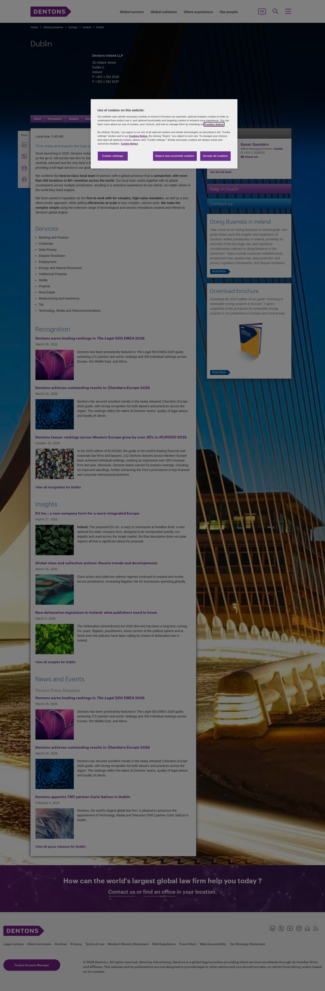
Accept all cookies (215, 156)
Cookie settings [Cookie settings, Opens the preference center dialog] (112, 156)
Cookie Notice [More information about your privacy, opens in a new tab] (129, 143)
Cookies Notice (214, 124)
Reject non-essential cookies (175, 156)
